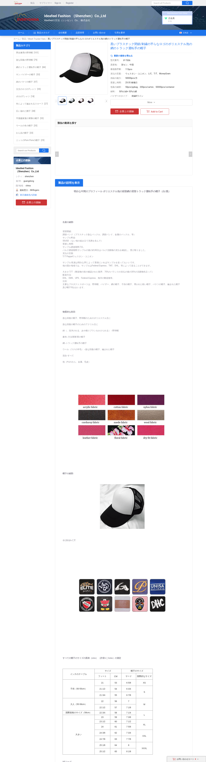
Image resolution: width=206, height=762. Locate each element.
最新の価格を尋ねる (123, 56)
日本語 (183, 33)
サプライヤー (46, 3)
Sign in (58, 3)
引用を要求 (119, 32)
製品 (32, 3)
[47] (26, 82)
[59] (28, 89)
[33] (24, 133)
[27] (32, 103)
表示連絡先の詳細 (28, 195)
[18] (25, 96)
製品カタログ (41, 32)
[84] (31, 67)
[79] (26, 60)
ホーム (21, 32)
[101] (27, 52)
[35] (30, 118)
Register (70, 3)
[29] (30, 140)
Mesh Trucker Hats (37, 39)
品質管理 (80, 32)
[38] (25, 111)
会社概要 (62, 32)
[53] (28, 74)
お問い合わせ (99, 32)
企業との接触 (31, 202)
